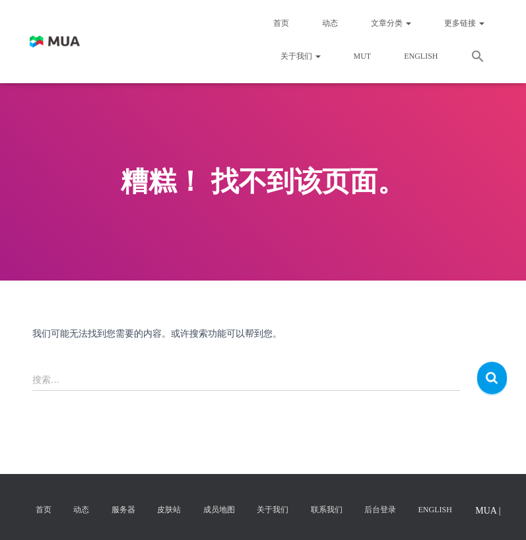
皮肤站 (169, 509)
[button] (477, 58)
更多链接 (464, 23)
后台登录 (380, 509)
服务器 (123, 509)
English (421, 56)
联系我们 (327, 509)
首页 (281, 23)
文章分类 (391, 23)
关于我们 (300, 56)
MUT (363, 56)
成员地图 (219, 509)
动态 (330, 23)
